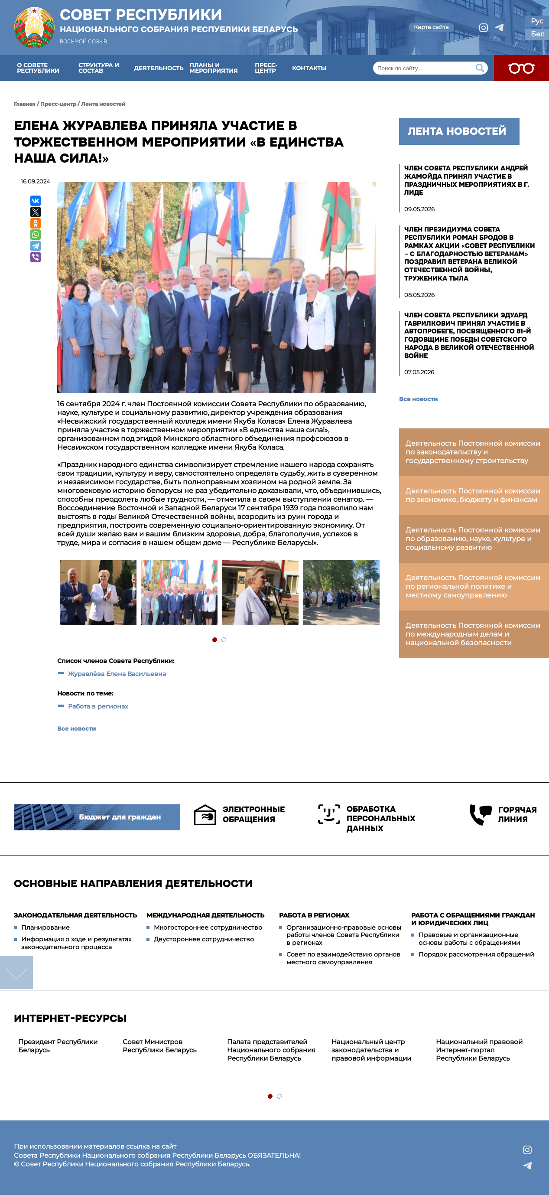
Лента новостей (103, 104)
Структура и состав (98, 68)
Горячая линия (502, 815)
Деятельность (158, 68)
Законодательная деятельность (75, 915)
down (16, 972)
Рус (537, 21)
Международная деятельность (205, 915)
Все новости (76, 728)
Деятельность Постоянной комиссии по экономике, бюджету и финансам (473, 495)
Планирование (45, 927)
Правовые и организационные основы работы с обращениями (469, 939)
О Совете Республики (38, 68)
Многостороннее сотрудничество (208, 927)
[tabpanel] (97, 593)
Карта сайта (431, 26)
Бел (538, 34)
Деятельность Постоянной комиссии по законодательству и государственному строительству (473, 452)
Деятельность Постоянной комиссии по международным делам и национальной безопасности (473, 634)
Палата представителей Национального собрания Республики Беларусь (271, 1050)
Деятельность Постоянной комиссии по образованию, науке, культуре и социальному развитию (473, 539)
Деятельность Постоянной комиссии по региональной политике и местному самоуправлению (473, 586)
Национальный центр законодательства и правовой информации (371, 1050)
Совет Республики (179, 20)
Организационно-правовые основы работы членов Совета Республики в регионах (343, 935)
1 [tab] (215, 640)
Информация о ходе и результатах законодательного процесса (76, 943)
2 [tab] (224, 640)
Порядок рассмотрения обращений (476, 954)
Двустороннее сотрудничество (204, 939)
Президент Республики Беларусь (57, 1046)
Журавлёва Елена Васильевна (117, 674)
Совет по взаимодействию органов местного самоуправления (343, 958)
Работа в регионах (98, 706)
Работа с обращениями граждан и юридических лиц (473, 919)
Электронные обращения (239, 814)
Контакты (309, 68)
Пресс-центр (266, 68)
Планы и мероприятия (213, 68)
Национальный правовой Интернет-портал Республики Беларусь (479, 1050)
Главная (25, 104)
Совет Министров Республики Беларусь (159, 1046)
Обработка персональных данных (367, 818)
